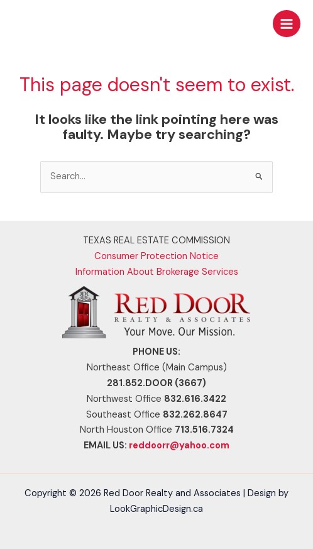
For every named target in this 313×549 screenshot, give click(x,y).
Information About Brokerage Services (156, 272)
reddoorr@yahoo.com (179, 446)
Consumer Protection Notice (156, 256)
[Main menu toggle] (286, 24)
